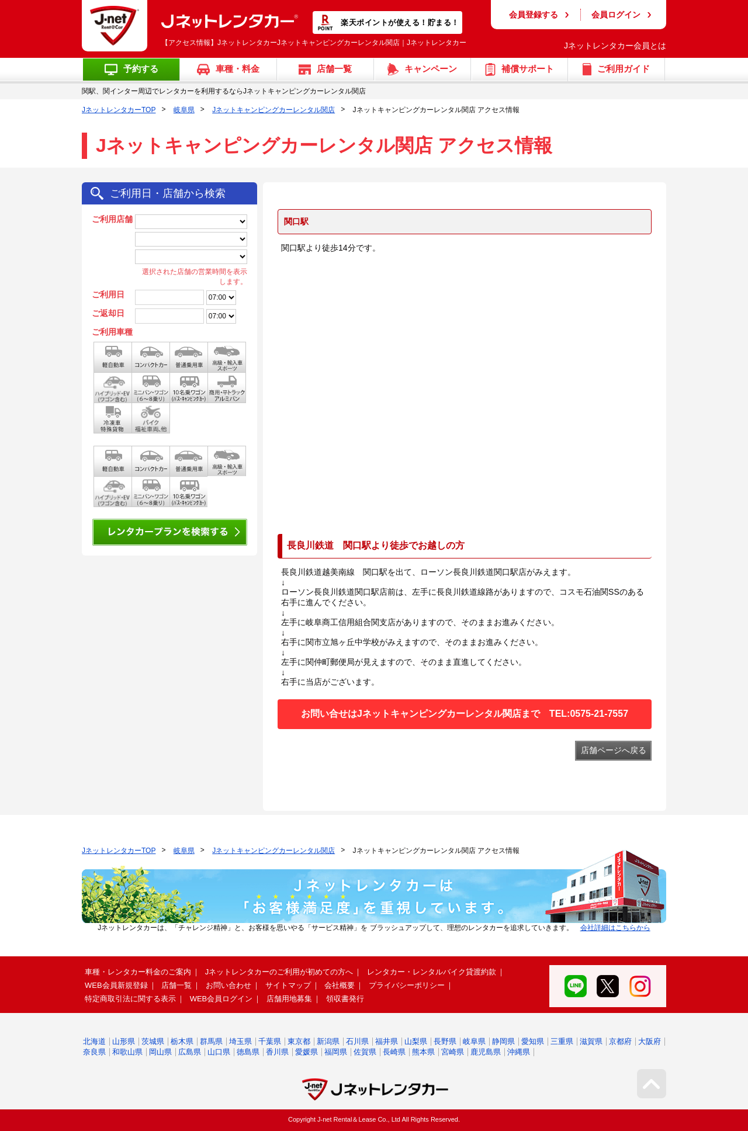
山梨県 (415, 1041)
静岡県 (503, 1041)
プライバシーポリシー (407, 985)
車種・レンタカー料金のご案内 (138, 971)
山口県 (218, 1051)
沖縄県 (518, 1051)
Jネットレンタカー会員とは (615, 45)
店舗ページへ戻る (613, 750)
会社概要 (339, 985)
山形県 (123, 1041)
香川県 (277, 1051)
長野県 (445, 1041)
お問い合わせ (228, 985)
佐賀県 (365, 1051)
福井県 (386, 1041)
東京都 (299, 1041)
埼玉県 (240, 1041)
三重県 (561, 1041)
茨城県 (152, 1041)
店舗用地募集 (289, 998)
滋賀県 (591, 1041)
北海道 (94, 1041)
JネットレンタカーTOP (118, 110)
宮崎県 (452, 1051)
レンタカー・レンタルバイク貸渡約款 (431, 971)
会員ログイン (615, 14)
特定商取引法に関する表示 (130, 998)
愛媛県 (306, 1051)
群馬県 (211, 1041)
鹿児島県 (485, 1051)
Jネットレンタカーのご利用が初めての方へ (279, 971)
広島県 (189, 1051)
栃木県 (182, 1041)
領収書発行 (345, 998)
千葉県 (269, 1041)
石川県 (357, 1041)
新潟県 (328, 1041)
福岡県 (335, 1051)
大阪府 (649, 1041)
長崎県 (394, 1051)
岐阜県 (184, 110)
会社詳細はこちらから (615, 928)
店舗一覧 (176, 985)
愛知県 (532, 1041)
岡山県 (160, 1051)
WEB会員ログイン (221, 998)
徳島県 (248, 1051)
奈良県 (94, 1051)
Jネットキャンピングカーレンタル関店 (273, 110)
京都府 (620, 1041)
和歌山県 (127, 1051)
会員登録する (533, 14)
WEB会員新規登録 (116, 985)
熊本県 (423, 1051)
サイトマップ (288, 985)
